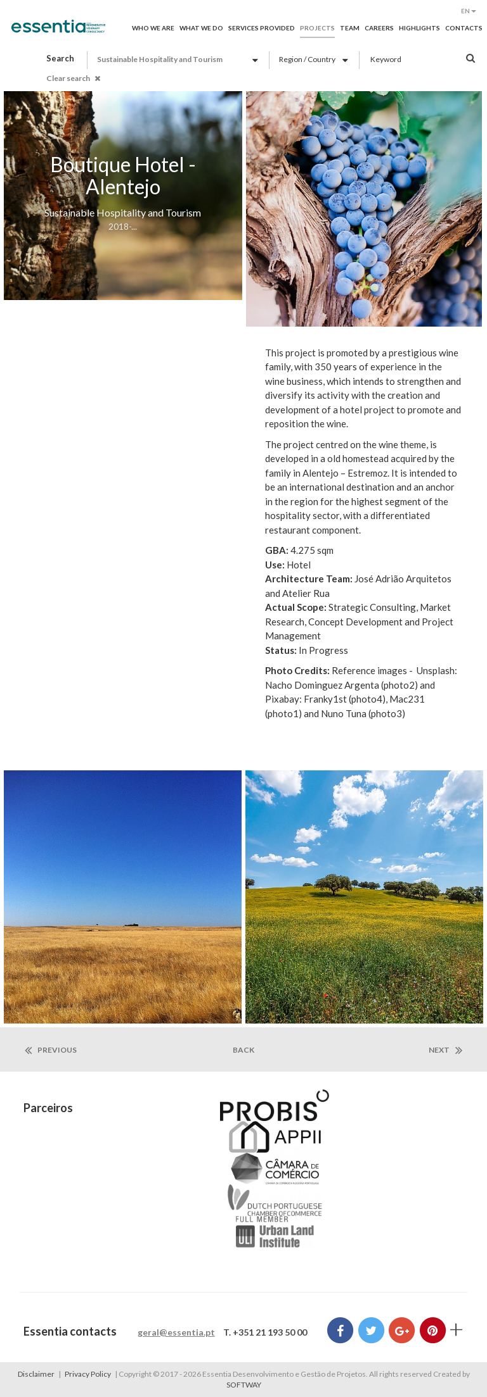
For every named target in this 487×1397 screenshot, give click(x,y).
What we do (201, 28)
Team (350, 28)
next (445, 1050)
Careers (379, 28)
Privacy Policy (88, 1374)
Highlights (419, 28)
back (243, 1050)
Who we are (153, 28)
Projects (317, 28)
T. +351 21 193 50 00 (265, 1332)
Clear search (73, 78)
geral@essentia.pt (176, 1332)
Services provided (261, 28)
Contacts (464, 28)
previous (51, 1050)
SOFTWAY (243, 1384)
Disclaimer (36, 1374)
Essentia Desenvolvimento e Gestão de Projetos (58, 33)
